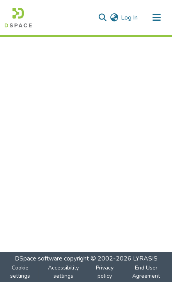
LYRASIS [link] (145, 258)
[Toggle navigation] (156, 17)
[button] (18, 17)
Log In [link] (129, 17)
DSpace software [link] (38, 258)
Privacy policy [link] (104, 272)
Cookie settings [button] (20, 272)
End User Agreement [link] (146, 272)
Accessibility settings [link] (63, 272)
